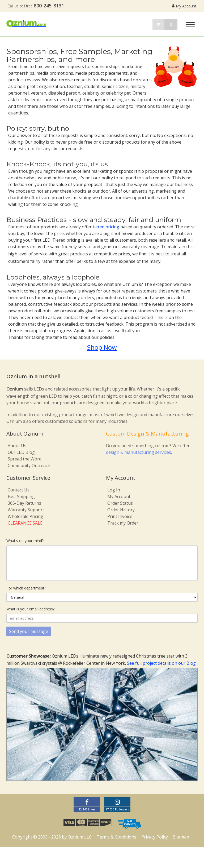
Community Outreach (29, 465)
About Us (17, 446)
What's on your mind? (25, 540)
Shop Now (102, 347)
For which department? (26, 588)
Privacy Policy (154, 837)
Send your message (28, 631)
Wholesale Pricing (25, 516)
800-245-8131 (49, 5)
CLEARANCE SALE (25, 523)
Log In (113, 490)
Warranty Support (26, 510)
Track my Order (122, 523)
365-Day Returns (24, 503)
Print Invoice (119, 516)
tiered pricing (106, 227)
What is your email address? (30, 608)
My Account (184, 5)
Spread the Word (24, 459)
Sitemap (181, 837)
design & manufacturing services (138, 452)
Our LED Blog (21, 452)
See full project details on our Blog (161, 663)
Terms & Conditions (116, 837)
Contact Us (18, 490)
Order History (121, 510)
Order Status (120, 503)
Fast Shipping (21, 496)
